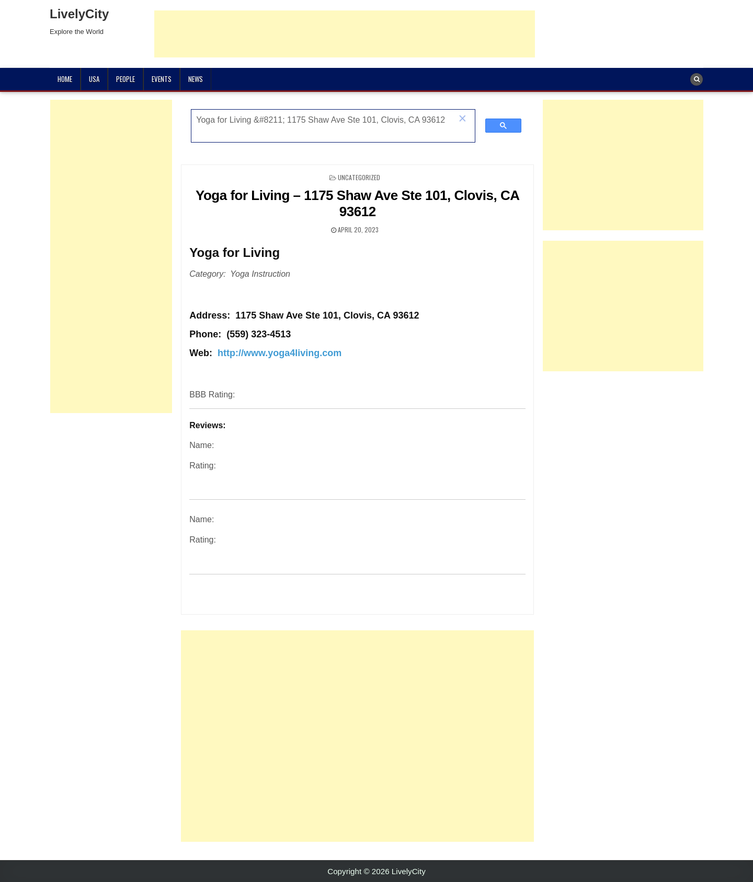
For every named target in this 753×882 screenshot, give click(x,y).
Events (162, 79)
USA (94, 79)
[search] (322, 120)
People (125, 79)
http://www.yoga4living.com (279, 353)
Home (65, 79)
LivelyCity (79, 14)
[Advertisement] (344, 33)
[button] (462, 119)
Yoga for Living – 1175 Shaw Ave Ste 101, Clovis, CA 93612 (357, 203)
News (195, 79)
